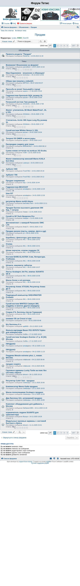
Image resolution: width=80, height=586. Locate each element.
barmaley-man (28, 203)
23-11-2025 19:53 (38, 388)
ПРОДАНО (10, 344)
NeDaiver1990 (28, 408)
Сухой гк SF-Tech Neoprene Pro (20, 216)
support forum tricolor (25, 461)
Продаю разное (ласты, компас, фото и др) (26, 231)
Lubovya (26, 163)
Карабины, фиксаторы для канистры (23, 238)
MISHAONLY (27, 146)
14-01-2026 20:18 (38, 171)
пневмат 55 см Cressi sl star (19, 319)
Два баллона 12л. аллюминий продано (24, 398)
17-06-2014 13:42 (36, 91)
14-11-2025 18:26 (36, 416)
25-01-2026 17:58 (37, 104)
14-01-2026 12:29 (38, 189)
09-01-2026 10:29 (34, 314)
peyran (25, 97)
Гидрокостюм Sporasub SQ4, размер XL (24, 95)
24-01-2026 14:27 (36, 140)
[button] (50, 45)
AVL (24, 239)
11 (29, 106)
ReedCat (26, 56)
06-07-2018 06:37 (37, 83)
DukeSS (26, 38)
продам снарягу (13, 364)
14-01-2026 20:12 (38, 177)
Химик (25, 212)
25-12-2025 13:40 (36, 326)
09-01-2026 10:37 (34, 267)
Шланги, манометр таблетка (19, 265)
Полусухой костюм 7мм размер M (21, 102)
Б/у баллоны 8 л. (14, 324)
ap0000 (25, 326)
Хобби (25, 334)
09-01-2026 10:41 (34, 246)
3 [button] (60, 46)
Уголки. (9, 244)
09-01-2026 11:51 (32, 233)
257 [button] (73, 46)
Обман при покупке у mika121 (19, 81)
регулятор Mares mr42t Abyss (19, 201)
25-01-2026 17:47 (37, 124)
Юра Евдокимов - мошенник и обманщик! (25, 73)
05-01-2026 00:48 (35, 320)
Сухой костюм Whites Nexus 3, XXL (22, 130)
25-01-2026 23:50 (36, 97)
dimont (25, 374)
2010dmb (26, 104)
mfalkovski (26, 359)
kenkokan (26, 75)
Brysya (25, 416)
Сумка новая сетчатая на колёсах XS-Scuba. (26, 151)
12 (32, 106)
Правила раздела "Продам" (19, 54)
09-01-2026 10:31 (34, 308)
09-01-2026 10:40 (34, 252)
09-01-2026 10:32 (34, 299)
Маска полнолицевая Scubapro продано (24, 392)
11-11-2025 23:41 (35, 425)
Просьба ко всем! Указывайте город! (23, 89)
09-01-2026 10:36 (34, 276)
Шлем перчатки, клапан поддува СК (22, 250)
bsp (24, 182)
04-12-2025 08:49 (38, 359)
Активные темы (20, 30)
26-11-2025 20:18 (35, 374)
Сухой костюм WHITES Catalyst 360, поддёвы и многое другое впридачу (22, 305)
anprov (25, 91)
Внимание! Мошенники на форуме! (22, 65)
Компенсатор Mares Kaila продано (22, 386)
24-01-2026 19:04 (36, 132)
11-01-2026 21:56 (36, 218)
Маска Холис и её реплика (18, 280)
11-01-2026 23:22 (35, 212)
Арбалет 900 (11, 169)
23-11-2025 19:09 (38, 400)
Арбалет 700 (11, 175)
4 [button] (64, 46)
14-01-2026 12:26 (38, 195)
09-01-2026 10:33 (34, 291)
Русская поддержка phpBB (40, 463)
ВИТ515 (26, 83)
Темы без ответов (7, 30)
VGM (25, 152)
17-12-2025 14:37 (35, 341)
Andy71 (25, 227)
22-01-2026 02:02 (34, 152)
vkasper (26, 218)
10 (31, 69)
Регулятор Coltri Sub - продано (20, 381)
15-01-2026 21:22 (37, 163)
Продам (40, 34)
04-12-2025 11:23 (38, 351)
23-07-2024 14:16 (38, 67)
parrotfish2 (26, 67)
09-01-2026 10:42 (34, 239)
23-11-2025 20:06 (38, 382)
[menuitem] (13, 23)
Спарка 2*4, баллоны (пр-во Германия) (24, 312)
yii (23, 233)
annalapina (27, 189)
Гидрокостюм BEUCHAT (17, 187)
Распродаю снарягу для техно (20, 144)
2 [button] (57, 46)
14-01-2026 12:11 (41, 203)
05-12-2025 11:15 (38, 346)
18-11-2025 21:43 (41, 408)
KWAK (19, 38)
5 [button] (67, 46)
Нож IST (9, 193)
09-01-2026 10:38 (34, 261)
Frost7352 (26, 171)
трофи (14, 38)
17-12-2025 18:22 (35, 334)
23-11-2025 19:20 (38, 394)
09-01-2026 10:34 (34, 282)
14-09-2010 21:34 (37, 56)
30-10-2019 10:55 (38, 75)
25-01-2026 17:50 (37, 114)
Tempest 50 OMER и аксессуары (20, 138)
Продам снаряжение (15, 181)
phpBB (48, 461)
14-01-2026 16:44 (33, 182)
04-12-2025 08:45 (38, 366)
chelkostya (26, 382)
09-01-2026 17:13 (36, 227)
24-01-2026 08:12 (40, 146)
